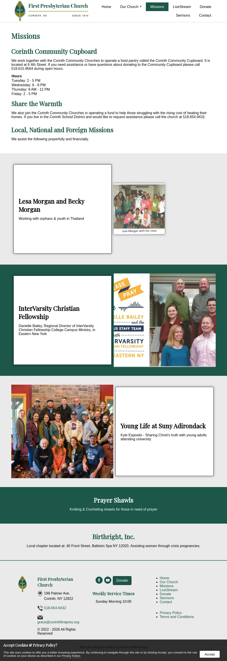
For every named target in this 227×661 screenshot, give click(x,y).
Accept (210, 654)
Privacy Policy (171, 613)
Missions (157, 7)
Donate (205, 7)
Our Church (130, 7)
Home (106, 7)
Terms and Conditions (177, 617)
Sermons (183, 15)
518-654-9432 (55, 608)
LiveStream (182, 7)
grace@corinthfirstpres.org (58, 622)
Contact (205, 15)
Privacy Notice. (71, 655)
